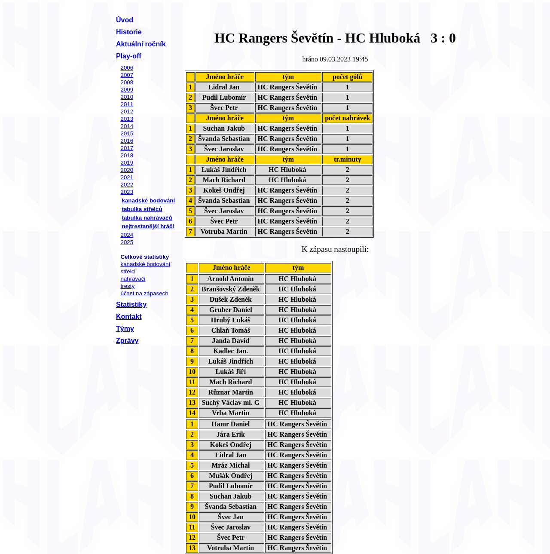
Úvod (124, 20)
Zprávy (127, 340)
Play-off (128, 56)
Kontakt (129, 316)
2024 (127, 235)
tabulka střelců (142, 209)
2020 (127, 170)
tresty (128, 286)
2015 (127, 133)
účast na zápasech (144, 293)
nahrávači (133, 278)
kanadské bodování (148, 200)
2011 (127, 104)
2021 (127, 177)
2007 (127, 75)
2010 (127, 97)
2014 (127, 126)
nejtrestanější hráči (148, 226)
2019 (127, 162)
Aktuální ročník (141, 44)
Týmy (125, 328)
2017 (127, 148)
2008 (127, 82)
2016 (127, 141)
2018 (127, 155)
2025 (127, 242)
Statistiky (131, 304)
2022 (127, 184)
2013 (127, 119)
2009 (127, 89)
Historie (129, 32)
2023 (127, 192)
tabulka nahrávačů (147, 217)
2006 (127, 67)
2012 (127, 111)
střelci (128, 271)
